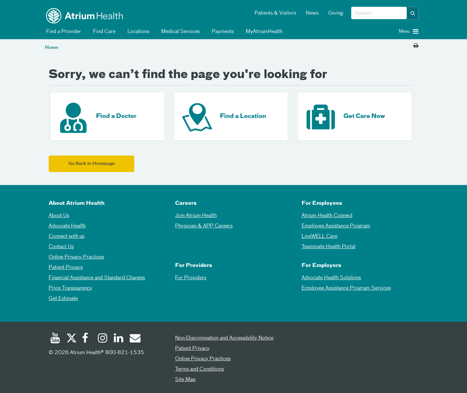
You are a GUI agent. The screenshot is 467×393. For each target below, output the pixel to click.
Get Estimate (63, 298)
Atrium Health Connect (327, 215)
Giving (335, 13)
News (312, 13)
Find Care (103, 31)
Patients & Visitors (275, 13)
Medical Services (179, 31)
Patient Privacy (66, 267)
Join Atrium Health (196, 215)
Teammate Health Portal (328, 246)
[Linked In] (118, 338)
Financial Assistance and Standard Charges (97, 278)
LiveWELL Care (319, 236)
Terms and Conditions (199, 369)
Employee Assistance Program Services (346, 288)
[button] (412, 13)
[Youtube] (55, 338)
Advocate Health (67, 226)
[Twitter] (71, 338)
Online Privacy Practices (76, 257)
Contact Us (61, 246)
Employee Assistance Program (336, 226)
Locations (137, 31)
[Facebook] (86, 338)
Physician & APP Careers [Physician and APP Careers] (204, 226)
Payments (222, 31)
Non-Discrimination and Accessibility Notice (224, 338)
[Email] (134, 338)
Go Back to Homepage (91, 164)
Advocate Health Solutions (331, 278)
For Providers (190, 278)
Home (51, 47)
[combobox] (379, 13)
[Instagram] (102, 338)
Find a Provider (62, 31)
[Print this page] (415, 46)
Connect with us (66, 236)
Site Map (185, 379)
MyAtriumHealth (263, 31)
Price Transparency (70, 288)
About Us (59, 215)
